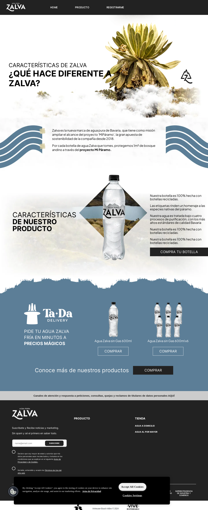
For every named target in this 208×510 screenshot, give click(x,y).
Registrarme (115, 7)
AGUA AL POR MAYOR (146, 432)
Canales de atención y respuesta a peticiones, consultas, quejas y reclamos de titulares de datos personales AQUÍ (104, 395)
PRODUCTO (82, 418)
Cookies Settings (132, 495)
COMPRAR (113, 351)
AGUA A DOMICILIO (145, 425)
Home (54, 7)
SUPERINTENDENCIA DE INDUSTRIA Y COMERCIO (184, 493)
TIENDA (140, 418)
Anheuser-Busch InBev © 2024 (105, 508)
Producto (82, 7)
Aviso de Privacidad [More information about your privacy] (91, 491)
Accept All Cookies (132, 486)
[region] (92, 490)
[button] (13, 491)
